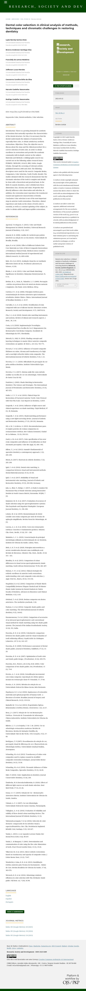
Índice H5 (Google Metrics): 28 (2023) (19, 935)
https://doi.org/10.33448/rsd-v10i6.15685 (24, 112)
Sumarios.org (46, 946)
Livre (14, 948)
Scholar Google (73, 946)
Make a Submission (15, 912)
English (8, 896)
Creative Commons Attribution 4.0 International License (66, 164)
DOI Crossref (56, 946)
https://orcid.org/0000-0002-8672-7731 (16, 65)
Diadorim (36, 946)
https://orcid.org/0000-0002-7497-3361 (16, 45)
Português (9, 902)
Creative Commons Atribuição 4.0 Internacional (56, 959)
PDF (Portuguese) (64, 86)
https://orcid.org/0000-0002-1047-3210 (16, 55)
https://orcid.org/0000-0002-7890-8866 (16, 104)
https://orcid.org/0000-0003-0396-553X (16, 94)
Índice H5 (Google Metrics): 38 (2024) (19, 931)
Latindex (20, 948)
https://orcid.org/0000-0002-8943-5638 (16, 85)
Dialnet (64, 946)
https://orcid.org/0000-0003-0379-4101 (16, 75)
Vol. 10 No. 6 (25, 19)
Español (8, 899)
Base (31, 946)
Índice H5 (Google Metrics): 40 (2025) (19, 927)
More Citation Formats (62, 285)
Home (8, 19)
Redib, (9, 948)
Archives (15, 19)
